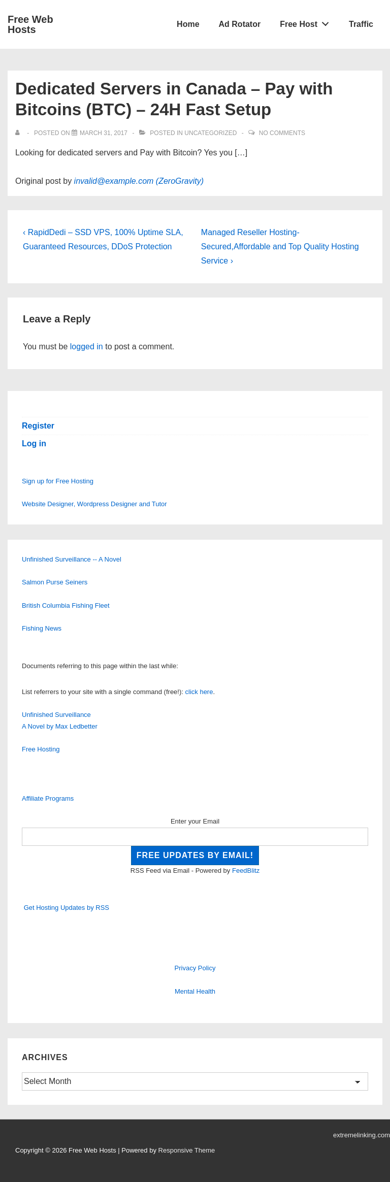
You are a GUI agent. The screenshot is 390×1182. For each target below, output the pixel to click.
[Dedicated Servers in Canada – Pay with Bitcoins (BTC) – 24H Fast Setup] (103, 133)
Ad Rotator (240, 24)
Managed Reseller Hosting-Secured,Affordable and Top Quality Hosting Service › (280, 246)
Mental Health (195, 991)
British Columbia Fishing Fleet (66, 605)
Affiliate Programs (48, 798)
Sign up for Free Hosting (57, 481)
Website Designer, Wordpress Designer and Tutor (94, 504)
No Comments (282, 133)
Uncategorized (210, 133)
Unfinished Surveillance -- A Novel (71, 559)
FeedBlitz (245, 870)
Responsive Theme (186, 1150)
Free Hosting (40, 749)
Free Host (307, 21)
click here (199, 692)
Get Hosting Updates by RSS (66, 907)
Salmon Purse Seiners (54, 582)
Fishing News (41, 628)
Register (38, 425)
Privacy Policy (195, 968)
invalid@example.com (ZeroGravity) (139, 181)
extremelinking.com (361, 1135)
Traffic (361, 24)
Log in (34, 443)
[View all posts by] (19, 133)
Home (188, 24)
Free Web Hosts (30, 24)
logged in (86, 346)
